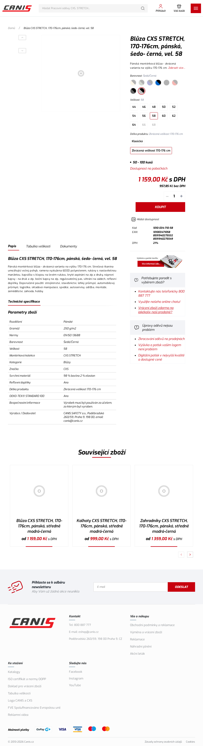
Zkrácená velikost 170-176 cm (151, 150)
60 (164, 116)
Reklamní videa (18, 715)
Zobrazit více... (176, 67)
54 (134, 116)
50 (164, 107)
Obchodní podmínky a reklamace (152, 625)
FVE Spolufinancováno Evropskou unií (34, 708)
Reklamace (137, 639)
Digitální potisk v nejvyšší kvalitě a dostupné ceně (161, 357)
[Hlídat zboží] (145, 219)
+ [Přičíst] (181, 196)
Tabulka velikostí (38, 246)
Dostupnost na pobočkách (148, 168)
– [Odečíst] (167, 196)
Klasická (137, 141)
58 (154, 116)
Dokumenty (68, 246)
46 (144, 107)
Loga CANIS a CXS (20, 701)
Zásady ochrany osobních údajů (163, 741)
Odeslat (181, 587)
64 (134, 125)
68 (154, 125)
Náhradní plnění (140, 647)
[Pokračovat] (190, 555)
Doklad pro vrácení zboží (24, 686)
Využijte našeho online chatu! (159, 302)
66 (144, 125)
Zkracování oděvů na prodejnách (161, 339)
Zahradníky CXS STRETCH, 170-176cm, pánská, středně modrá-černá (164, 526)
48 (154, 107)
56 (144, 116)
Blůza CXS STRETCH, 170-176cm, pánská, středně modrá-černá (39, 526)
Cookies (190, 741)
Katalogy (14, 672)
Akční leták (137, 654)
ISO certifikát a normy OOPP (27, 679)
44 (134, 107)
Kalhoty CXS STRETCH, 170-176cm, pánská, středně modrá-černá (101, 526)
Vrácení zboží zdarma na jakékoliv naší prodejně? (155, 310)
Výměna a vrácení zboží (146, 632)
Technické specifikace (24, 301)
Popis (12, 246)
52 (173, 107)
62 (173, 116)
